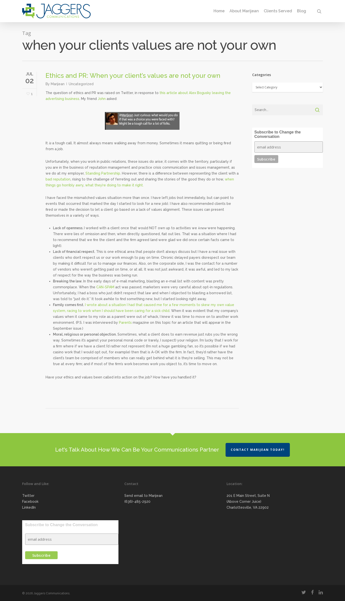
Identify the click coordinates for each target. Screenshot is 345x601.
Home (219, 11)
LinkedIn (29, 507)
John (102, 99)
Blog (301, 11)
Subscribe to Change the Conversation (277, 134)
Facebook (30, 502)
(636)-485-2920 (137, 502)
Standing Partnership (102, 173)
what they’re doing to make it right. (114, 185)
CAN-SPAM (105, 287)
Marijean (58, 84)
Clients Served (278, 11)
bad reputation (58, 179)
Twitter (28, 496)
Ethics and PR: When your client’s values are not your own (133, 75)
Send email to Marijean (143, 496)
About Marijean (244, 11)
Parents (125, 323)
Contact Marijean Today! (258, 450)
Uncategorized (81, 84)
